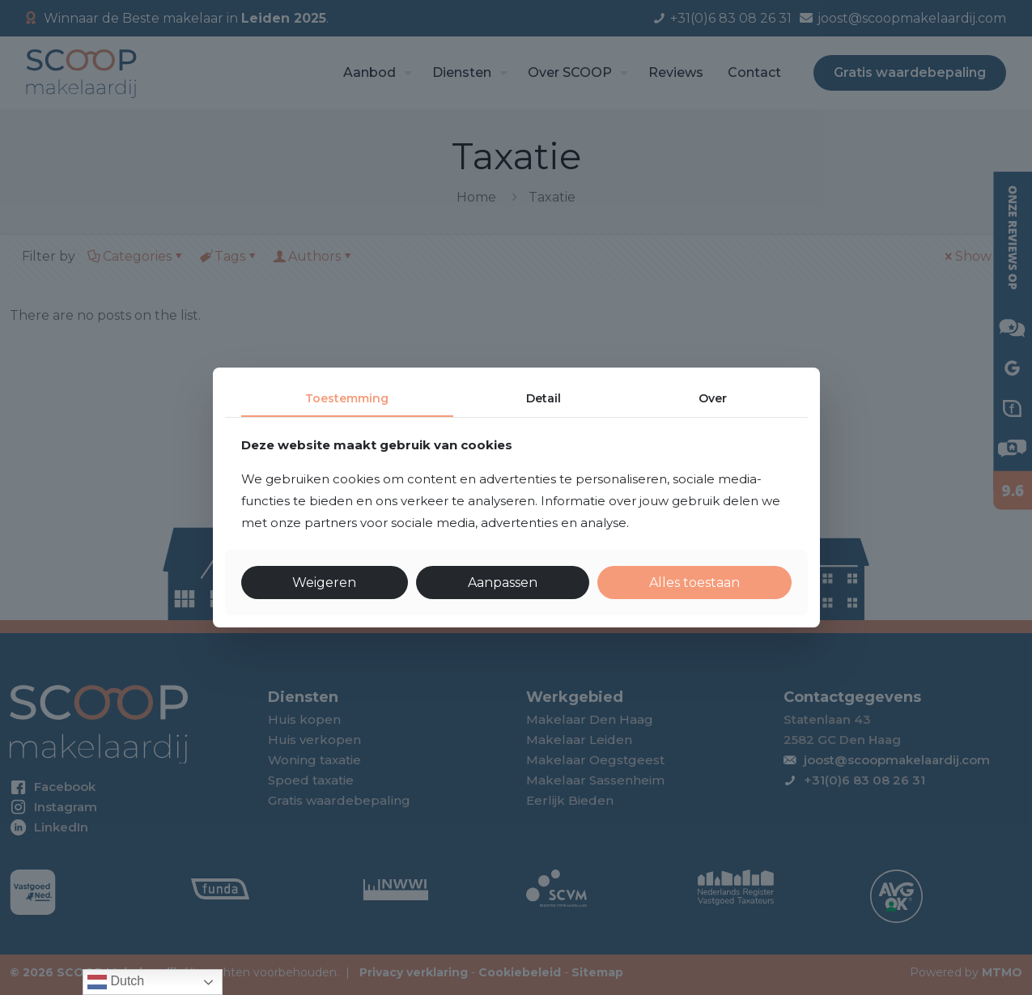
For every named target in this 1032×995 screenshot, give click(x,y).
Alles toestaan (694, 582)
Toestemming (347, 398)
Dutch (115, 982)
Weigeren (324, 582)
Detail (543, 398)
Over (713, 398)
